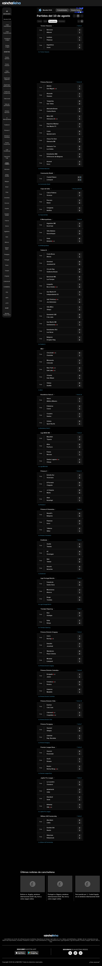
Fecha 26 (79, 82)
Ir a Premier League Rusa (45, 773)
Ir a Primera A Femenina (44, 535)
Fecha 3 (79, 778)
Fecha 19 (79, 394)
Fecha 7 (79, 724)
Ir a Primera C (41, 504)
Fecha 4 (79, 25)
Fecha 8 (79, 219)
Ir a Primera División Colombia (46, 696)
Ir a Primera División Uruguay (46, 665)
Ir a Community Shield (44, 184)
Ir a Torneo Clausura (43, 52)
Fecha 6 (79, 670)
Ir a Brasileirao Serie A (44, 428)
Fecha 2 (80, 632)
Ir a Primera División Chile (45, 719)
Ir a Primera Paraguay (44, 742)
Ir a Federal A (41, 344)
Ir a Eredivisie (42, 573)
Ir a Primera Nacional (43, 168)
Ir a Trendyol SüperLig (44, 627)
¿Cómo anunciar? (94, 962)
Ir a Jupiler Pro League (44, 811)
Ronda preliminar (77, 188)
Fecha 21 (79, 471)
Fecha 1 (79, 509)
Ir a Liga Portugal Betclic (44, 604)
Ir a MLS (40, 390)
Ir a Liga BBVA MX (43, 466)
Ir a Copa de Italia (43, 215)
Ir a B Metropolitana (43, 245)
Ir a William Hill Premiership (45, 842)
